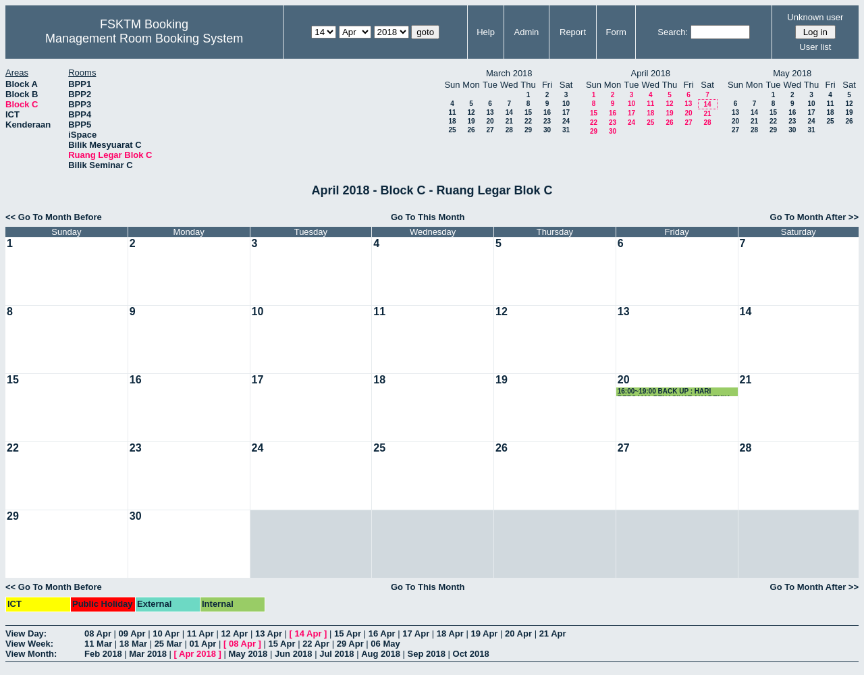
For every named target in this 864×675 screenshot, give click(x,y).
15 (528, 112)
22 (528, 121)
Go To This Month (428, 217)
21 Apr (552, 633)
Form (616, 32)
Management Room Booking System (144, 38)
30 (547, 130)
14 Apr (308, 633)
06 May (385, 644)
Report (573, 32)
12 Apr (234, 633)
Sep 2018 (427, 654)
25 (452, 130)
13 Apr (268, 633)
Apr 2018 (197, 654)
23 (547, 121)
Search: (672, 32)
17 (566, 112)
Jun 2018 (294, 654)
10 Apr (166, 633)
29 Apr (350, 644)
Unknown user (815, 17)
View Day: (26, 633)
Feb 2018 (103, 654)
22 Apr (315, 644)
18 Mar (133, 644)
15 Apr (347, 633)
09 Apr (132, 633)
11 (452, 112)
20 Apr (518, 633)
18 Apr (450, 633)
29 (528, 130)
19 (471, 121)
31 (566, 130)
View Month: (31, 654)
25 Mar (168, 644)
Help (486, 32)
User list (815, 47)
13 (489, 112)
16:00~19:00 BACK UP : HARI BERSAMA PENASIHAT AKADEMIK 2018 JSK (674, 391)
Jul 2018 (336, 654)
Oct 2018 (471, 654)
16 (547, 112)
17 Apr (415, 633)
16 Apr (382, 633)
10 (566, 103)
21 (509, 121)
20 (489, 121)
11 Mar (98, 644)
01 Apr (202, 644)
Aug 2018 (380, 654)
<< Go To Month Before (53, 217)
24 (566, 121)
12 (471, 112)
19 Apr (483, 633)
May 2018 (247, 654)
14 (509, 112)
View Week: (29, 644)
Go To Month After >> (814, 217)
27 (489, 130)
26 (471, 130)
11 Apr (200, 633)
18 (452, 121)
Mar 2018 (148, 654)
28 (509, 130)
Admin (526, 32)
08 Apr (97, 633)
